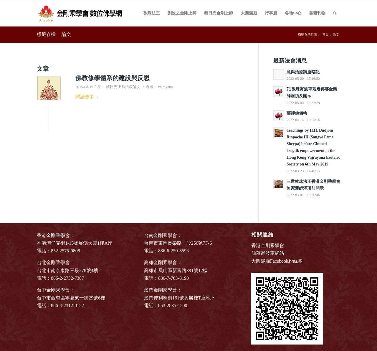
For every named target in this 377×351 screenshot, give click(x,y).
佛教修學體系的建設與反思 (112, 78)
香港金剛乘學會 (267, 245)
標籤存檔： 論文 (54, 34)
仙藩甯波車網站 (267, 253)
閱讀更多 (87, 96)
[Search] (334, 13)
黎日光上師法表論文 (123, 87)
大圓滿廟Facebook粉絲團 (276, 261)
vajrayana (165, 87)
